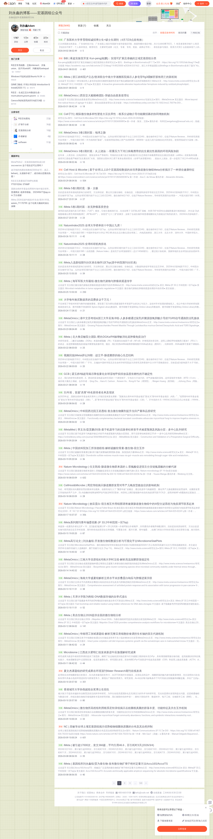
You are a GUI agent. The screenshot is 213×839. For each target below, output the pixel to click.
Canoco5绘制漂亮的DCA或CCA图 (28, 102)
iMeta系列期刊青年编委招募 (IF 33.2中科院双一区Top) (93, 522)
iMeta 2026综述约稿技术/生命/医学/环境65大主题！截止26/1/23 (31, 200)
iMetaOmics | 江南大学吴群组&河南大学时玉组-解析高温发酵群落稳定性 (104, 559)
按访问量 (182, 32)
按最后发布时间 (167, 32)
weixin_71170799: (19, 203)
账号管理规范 (135, 800)
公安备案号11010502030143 (86, 797)
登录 (149, 3)
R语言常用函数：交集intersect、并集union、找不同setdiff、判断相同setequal (30, 68)
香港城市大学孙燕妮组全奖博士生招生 (83, 689)
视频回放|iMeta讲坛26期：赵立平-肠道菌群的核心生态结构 (96, 355)
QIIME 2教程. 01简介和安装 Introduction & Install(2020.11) (30, 86)
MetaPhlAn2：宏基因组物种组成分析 (28, 162)
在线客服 (157, 792)
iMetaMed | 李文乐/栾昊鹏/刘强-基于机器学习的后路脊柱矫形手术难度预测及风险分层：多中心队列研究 (122, 429)
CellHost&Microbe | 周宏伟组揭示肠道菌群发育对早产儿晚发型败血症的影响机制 (109, 485)
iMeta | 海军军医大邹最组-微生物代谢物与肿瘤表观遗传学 (95, 281)
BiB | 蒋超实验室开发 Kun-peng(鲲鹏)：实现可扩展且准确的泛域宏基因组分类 (107, 58)
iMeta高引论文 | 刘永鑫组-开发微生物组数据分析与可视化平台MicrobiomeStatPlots (110, 540)
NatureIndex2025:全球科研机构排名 (82, 243)
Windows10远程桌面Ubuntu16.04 (28, 78)
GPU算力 (59, 2)
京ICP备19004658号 (107, 797)
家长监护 (80, 800)
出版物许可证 (168, 800)
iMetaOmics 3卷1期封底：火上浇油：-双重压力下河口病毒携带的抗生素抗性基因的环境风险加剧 (118, 151)
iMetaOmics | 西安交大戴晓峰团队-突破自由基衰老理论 (93, 95)
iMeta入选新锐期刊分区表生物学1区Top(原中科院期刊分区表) (97, 262)
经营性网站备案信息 (147, 797)
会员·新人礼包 (164, 3)
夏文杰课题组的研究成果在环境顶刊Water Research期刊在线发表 (100, 670)
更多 (71, 3)
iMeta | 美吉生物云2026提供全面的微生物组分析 (89, 615)
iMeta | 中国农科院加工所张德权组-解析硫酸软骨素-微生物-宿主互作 (101, 448)
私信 (42, 50)
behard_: (15, 173)
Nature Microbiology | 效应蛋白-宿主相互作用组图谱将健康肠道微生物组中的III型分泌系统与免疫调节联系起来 (126, 503)
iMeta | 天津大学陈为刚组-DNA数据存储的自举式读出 (92, 596)
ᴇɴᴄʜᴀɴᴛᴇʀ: (17, 165)
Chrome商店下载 (123, 800)
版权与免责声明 (148, 800)
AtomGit (44, 3)
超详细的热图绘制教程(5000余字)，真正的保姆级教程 (31, 170)
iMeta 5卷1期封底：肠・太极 (78, 188)
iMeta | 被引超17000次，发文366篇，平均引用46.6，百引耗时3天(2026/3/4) (106, 745)
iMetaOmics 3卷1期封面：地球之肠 (82, 132)
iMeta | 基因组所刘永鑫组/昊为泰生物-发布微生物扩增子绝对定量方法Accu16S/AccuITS (113, 763)
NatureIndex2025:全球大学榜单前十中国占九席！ (90, 225)
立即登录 (182, 829)
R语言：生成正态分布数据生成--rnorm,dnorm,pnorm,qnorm (28, 94)
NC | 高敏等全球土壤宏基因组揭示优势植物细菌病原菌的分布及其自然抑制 (105, 726)
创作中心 (187, 3)
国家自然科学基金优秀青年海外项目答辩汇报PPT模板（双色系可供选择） (31, 189)
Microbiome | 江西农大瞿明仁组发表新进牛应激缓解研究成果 (97, 652)
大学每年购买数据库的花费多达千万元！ (85, 299)
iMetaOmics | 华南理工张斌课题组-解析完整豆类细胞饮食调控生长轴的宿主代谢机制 (111, 633)
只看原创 (63, 33)
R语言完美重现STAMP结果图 (24, 181)
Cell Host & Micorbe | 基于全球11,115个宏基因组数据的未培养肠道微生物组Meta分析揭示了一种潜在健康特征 (126, 169)
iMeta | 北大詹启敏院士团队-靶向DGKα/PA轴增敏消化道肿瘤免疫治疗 (102, 336)
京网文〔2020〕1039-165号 (126, 797)
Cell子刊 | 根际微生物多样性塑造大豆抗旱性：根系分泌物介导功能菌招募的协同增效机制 (114, 114)
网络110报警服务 (91, 800)
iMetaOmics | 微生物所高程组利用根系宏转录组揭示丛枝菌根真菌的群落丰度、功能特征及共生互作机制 (122, 708)
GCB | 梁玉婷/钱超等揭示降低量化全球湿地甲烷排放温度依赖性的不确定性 (105, 373)
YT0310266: (17, 184)
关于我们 (81, 792)
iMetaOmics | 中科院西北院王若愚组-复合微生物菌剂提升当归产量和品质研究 (107, 411)
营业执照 (178, 800)
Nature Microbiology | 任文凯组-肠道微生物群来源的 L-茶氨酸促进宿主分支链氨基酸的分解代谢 (117, 466)
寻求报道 (110, 792)
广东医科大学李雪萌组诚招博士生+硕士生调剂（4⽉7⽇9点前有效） (101, 39)
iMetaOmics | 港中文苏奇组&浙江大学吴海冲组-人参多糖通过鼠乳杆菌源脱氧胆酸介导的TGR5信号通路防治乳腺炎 (128, 318)
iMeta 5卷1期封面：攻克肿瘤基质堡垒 (83, 206)
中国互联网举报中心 (107, 800)
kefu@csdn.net (142, 792)
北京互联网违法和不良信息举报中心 (170, 797)
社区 (34, 3)
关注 (20, 50)
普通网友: (15, 192)
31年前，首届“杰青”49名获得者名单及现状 (86, 392)
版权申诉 (159, 800)
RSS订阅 (195, 33)
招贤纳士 (91, 792)
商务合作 (100, 792)
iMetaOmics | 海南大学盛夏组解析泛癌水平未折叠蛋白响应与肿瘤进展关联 (105, 578)
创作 (202, 3)
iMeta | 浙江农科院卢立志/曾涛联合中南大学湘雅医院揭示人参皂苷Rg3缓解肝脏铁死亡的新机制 (117, 76)
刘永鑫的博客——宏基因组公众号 (35, 13)
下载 (27, 3)
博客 (20, 3)
